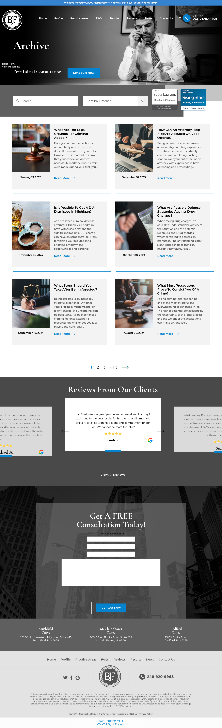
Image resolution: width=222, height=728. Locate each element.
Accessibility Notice (127, 714)
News (148, 18)
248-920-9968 (205, 19)
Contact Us (166, 18)
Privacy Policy (146, 714)
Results (114, 18)
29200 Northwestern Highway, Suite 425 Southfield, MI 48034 (45, 639)
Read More (62, 178)
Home (43, 18)
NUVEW (73, 714)
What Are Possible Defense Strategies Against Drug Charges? (179, 212)
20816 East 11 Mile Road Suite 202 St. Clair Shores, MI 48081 (111, 639)
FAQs (99, 18)
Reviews (132, 18)
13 (116, 367)
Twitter (65, 678)
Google (77, 678)
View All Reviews (112, 474)
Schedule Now (83, 72)
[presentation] (65, 431)
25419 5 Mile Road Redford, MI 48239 (176, 639)
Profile (58, 18)
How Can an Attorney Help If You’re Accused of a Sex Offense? (178, 134)
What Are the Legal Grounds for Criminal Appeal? (71, 134)
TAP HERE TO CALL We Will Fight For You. (111, 723)
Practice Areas (79, 18)
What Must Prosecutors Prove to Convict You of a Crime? (178, 289)
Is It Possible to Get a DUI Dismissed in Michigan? (74, 210)
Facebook (71, 678)
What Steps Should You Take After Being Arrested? (76, 287)
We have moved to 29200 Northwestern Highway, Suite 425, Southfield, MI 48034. (111, 2)
